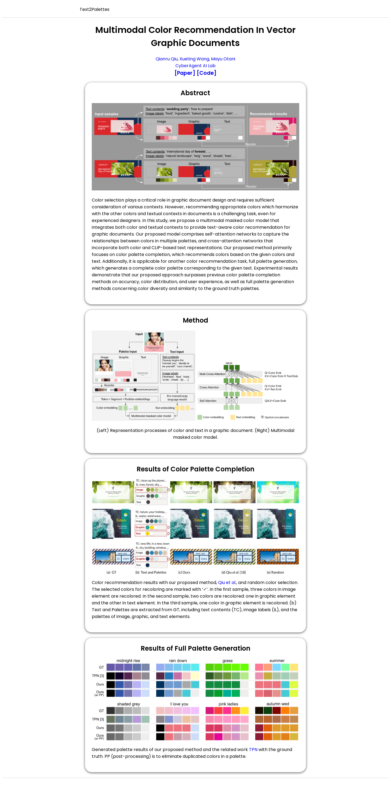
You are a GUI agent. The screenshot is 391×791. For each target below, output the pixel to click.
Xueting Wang (194, 59)
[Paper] (184, 73)
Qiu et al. (227, 582)
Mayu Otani (223, 59)
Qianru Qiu (167, 59)
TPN (253, 749)
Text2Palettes (94, 9)
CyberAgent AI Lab (195, 66)
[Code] (206, 73)
